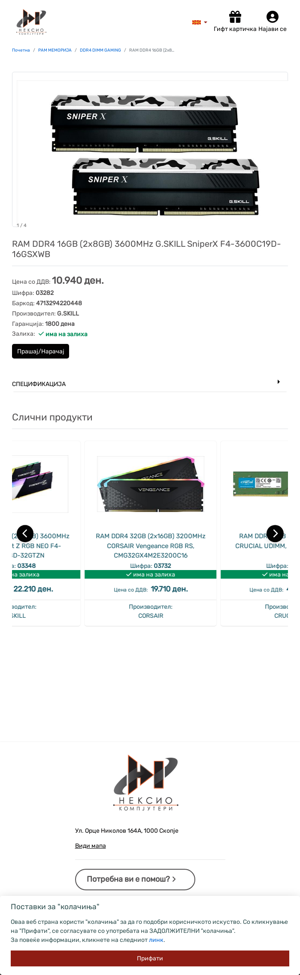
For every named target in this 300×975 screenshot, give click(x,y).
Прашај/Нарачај (40, 351)
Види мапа (90, 845)
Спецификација (39, 384)
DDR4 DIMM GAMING (100, 50)
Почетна (21, 50)
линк (156, 940)
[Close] (150, 958)
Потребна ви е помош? (131, 879)
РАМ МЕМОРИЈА (55, 50)
